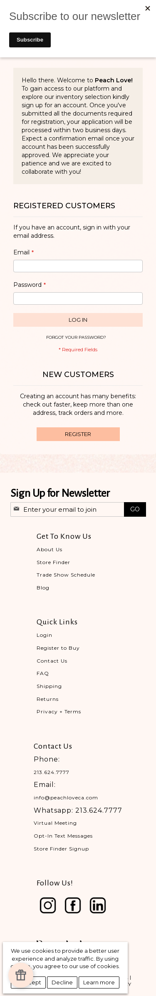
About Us (49, 549)
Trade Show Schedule (66, 575)
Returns (48, 699)
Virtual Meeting (55, 823)
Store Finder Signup (61, 849)
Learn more (99, 982)
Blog (43, 587)
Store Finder (53, 562)
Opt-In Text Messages (63, 836)
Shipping (49, 686)
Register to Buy (58, 648)
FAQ (43, 673)
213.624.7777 (51, 772)
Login (44, 635)
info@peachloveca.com (66, 797)
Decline (62, 982)
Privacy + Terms (59, 711)
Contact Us (52, 661)
